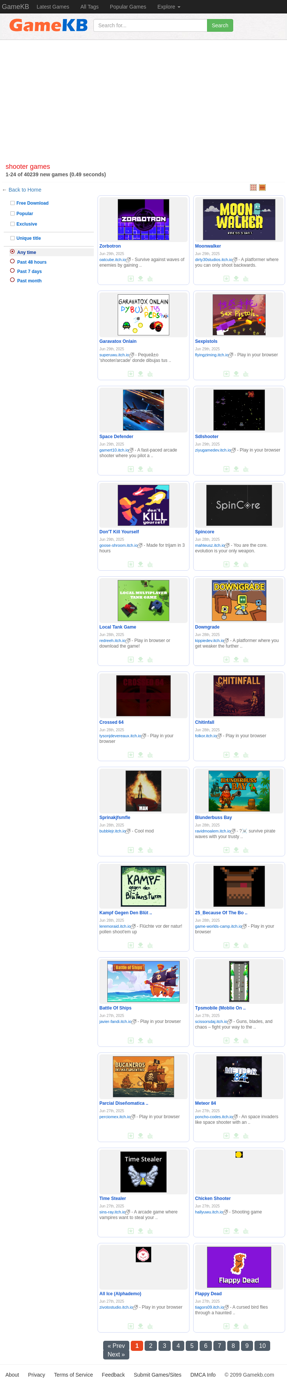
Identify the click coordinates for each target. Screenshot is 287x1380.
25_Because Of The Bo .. (221, 912)
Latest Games (53, 7)
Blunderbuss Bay (213, 817)
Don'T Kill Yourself (119, 531)
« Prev (116, 1346)
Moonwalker (208, 246)
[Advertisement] (143, 103)
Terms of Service (73, 1375)
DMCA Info (203, 1375)
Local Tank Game (117, 627)
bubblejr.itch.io (114, 831)
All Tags (89, 7)
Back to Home (25, 190)
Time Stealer (112, 1198)
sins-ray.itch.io (114, 1212)
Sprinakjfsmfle (114, 817)
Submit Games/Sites (158, 1375)
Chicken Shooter (213, 1198)
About (12, 1375)
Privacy (36, 1375)
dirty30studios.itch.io (216, 259)
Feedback (113, 1375)
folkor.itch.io (208, 736)
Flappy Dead (208, 1293)
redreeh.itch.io (114, 640)
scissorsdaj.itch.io (213, 1021)
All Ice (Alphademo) (120, 1293)
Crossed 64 (111, 722)
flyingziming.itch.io (214, 355)
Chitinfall (204, 722)
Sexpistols (206, 341)
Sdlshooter (207, 436)
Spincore (204, 531)
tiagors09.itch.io (212, 1307)
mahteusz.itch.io (212, 545)
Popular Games (128, 7)
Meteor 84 (205, 1103)
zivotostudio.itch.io (118, 1307)
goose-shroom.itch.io (120, 545)
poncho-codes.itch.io (216, 1116)
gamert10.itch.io (116, 450)
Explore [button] (168, 7)
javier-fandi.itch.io (117, 1021)
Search (220, 25)
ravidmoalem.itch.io (215, 831)
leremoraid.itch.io (117, 926)
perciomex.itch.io (117, 1116)
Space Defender (116, 436)
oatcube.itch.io (115, 259)
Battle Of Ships (115, 1008)
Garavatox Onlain (117, 341)
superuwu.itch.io (116, 355)
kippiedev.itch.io (212, 640)
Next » (116, 1354)
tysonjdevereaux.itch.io (122, 736)
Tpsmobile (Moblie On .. (220, 1008)
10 (262, 1346)
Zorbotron (110, 246)
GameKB (15, 6)
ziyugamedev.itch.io (215, 450)
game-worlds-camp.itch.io (221, 926)
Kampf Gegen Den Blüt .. (125, 912)
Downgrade (207, 627)
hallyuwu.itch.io (211, 1212)
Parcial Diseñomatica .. (123, 1103)
